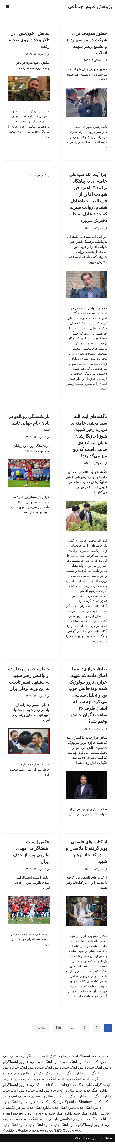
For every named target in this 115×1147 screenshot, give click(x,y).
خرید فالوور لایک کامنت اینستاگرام (48, 1061)
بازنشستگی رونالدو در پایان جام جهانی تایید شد (29, 425)
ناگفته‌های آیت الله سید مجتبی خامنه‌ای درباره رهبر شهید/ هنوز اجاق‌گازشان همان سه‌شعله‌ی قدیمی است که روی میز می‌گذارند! (88, 438)
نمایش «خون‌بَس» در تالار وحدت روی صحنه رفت (29, 40)
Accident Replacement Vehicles (28, 1135)
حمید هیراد (35, 1106)
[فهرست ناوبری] (7, 6)
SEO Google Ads (67, 1135)
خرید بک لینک (12, 1061)
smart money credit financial (25, 1118)
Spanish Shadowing (53, 1089)
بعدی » (40, 1032)
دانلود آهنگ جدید (74, 1101)
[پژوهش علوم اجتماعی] (90, 6)
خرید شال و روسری (68, 1095)
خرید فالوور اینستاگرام (91, 1061)
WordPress (83, 1143)
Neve (108, 1143)
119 (58, 1032)
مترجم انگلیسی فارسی (65, 1124)
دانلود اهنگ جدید (74, 1066)
